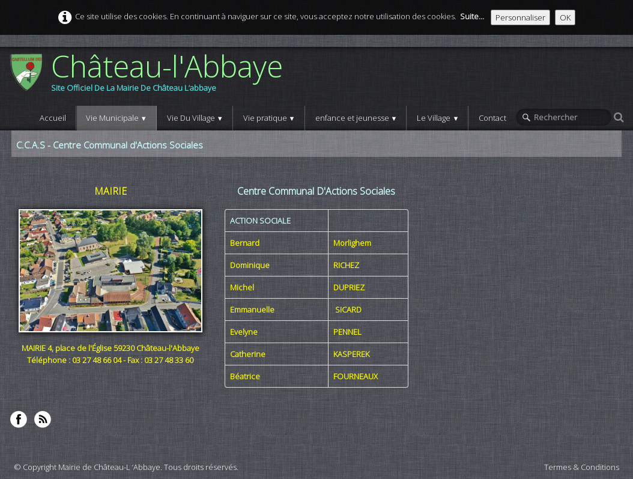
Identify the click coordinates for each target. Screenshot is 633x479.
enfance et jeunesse (356, 117)
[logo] (150, 76)
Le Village (438, 117)
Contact (492, 117)
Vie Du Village (195, 117)
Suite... (472, 16)
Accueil (53, 117)
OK (565, 17)
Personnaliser (520, 17)
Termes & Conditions (581, 467)
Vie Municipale (116, 117)
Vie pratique (269, 117)
